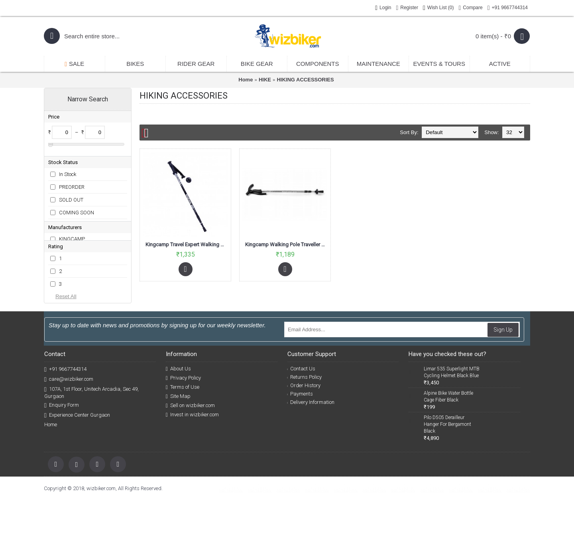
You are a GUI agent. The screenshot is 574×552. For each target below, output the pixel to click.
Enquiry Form (61, 457)
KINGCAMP (72, 260)
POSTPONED (73, 235)
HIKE (265, 80)
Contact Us (301, 420)
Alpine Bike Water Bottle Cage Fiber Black (448, 448)
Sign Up (503, 381)
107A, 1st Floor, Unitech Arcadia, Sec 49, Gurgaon (91, 444)
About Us (178, 420)
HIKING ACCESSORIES (305, 80)
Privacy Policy (183, 429)
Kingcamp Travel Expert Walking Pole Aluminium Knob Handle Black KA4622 (186, 244)
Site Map (178, 448)
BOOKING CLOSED (80, 223)
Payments (300, 445)
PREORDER (72, 184)
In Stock (67, 171)
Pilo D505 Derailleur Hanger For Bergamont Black (447, 475)
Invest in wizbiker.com (192, 466)
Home (245, 80)
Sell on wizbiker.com (190, 457)
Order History (304, 437)
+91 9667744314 (65, 421)
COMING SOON (76, 210)
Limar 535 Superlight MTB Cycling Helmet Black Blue (452, 423)
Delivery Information (311, 454)
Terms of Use (182, 438)
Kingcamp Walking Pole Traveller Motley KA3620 (286, 244)
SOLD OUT (71, 197)
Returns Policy (304, 428)
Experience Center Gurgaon (77, 467)
